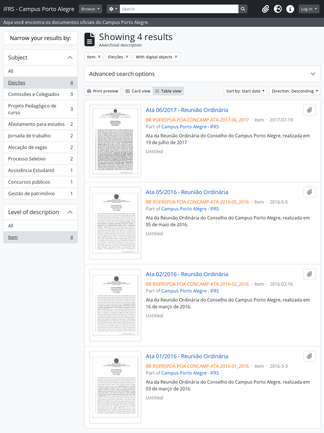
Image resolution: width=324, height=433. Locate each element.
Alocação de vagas (40, 148)
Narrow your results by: (40, 38)
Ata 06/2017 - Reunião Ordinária (187, 110)
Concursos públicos (40, 183)
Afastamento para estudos (40, 125)
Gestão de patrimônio (40, 194)
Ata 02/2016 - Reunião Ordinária (187, 274)
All (10, 71)
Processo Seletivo (40, 160)
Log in (307, 9)
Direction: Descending (293, 91)
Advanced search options (122, 74)
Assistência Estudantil (40, 171)
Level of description (33, 212)
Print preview (102, 91)
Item (40, 238)
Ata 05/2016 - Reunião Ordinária (187, 192)
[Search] (179, 9)
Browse (88, 9)
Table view (168, 91)
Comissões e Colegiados (40, 95)
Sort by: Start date (244, 91)
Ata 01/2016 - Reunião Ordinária (187, 356)
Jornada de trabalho (40, 137)
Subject (17, 57)
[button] (265, 9)
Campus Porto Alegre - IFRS (190, 127)
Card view (138, 91)
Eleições (40, 84)
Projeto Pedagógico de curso (40, 109)
